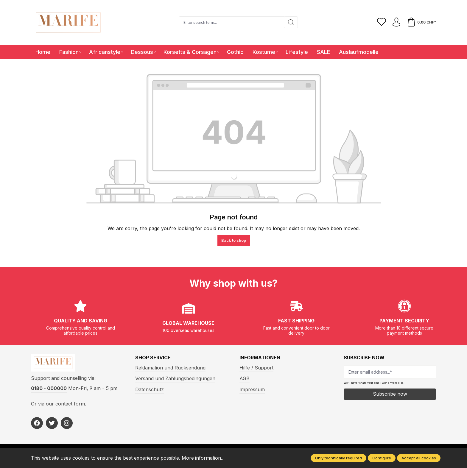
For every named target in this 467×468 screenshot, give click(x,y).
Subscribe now (390, 394)
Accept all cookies (418, 457)
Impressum (252, 389)
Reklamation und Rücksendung (170, 368)
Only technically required (338, 457)
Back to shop (233, 240)
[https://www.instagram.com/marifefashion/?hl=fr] (67, 423)
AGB (244, 378)
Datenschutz (149, 389)
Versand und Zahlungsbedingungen (175, 378)
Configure (381, 457)
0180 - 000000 (49, 388)
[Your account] (396, 22)
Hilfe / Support (256, 368)
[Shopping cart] (421, 22)
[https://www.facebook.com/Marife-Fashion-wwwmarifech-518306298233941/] (37, 423)
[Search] (291, 22)
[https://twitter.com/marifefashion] (52, 423)
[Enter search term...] (232, 22)
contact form (70, 404)
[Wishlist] (381, 22)
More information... (203, 458)
